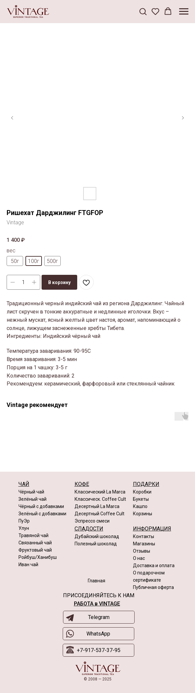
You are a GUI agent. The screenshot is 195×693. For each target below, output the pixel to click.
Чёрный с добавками (41, 506)
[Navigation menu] (183, 11)
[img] (98, 668)
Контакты (143, 536)
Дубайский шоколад (97, 536)
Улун (23, 528)
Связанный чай (35, 542)
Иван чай (28, 564)
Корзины (142, 513)
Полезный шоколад (96, 543)
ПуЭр (24, 521)
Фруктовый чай (35, 550)
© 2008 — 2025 (98, 679)
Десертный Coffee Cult (99, 513)
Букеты (141, 499)
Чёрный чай (31, 491)
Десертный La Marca (97, 506)
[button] (143, 11)
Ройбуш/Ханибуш (37, 557)
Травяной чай (33, 535)
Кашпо (140, 506)
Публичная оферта (153, 587)
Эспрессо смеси (92, 521)
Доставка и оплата (154, 565)
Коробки (142, 491)
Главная (96, 580)
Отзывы (141, 551)
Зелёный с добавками (42, 513)
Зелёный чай (32, 499)
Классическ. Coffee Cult (100, 499)
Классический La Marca (100, 491)
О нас (139, 558)
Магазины (144, 543)
